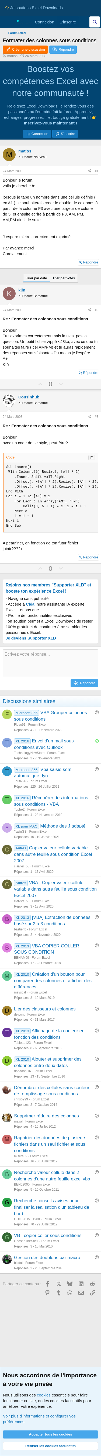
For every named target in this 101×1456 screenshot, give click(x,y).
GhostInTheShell (26, 1241)
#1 (96, 171)
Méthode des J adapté (62, 826)
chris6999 (21, 1099)
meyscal (20, 992)
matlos (12, 56)
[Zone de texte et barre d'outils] (50, 662)
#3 (96, 417)
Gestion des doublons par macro (47, 1257)
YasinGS (20, 831)
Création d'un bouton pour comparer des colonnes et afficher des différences (53, 981)
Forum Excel (37, 725)
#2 (96, 310)
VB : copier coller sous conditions (47, 1235)
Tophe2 (19, 809)
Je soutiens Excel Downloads (34, 7)
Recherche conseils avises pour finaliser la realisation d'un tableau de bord (51, 1207)
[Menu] (7, 22)
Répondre (90, 262)
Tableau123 (22, 1043)
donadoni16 (22, 1071)
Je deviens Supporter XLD (31, 638)
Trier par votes (64, 278)
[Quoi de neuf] (84, 21)
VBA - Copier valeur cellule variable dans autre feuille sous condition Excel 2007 (55, 889)
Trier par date (36, 278)
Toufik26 (20, 781)
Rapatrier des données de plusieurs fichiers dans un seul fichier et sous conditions (50, 1144)
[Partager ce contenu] (89, 171)
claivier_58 (21, 866)
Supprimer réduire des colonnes (46, 1115)
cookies (44, 1395)
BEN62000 (22, 1184)
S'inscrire (68, 134)
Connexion (40, 134)
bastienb (20, 929)
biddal (18, 1263)
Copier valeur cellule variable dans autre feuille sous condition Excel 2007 (53, 854)
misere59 (20, 1156)
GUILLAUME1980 (27, 1219)
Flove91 (20, 725)
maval (18, 1121)
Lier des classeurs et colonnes (45, 1009)
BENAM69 (21, 958)
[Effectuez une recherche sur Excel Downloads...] (94, 21)
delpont (19, 1014)
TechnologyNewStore (29, 753)
